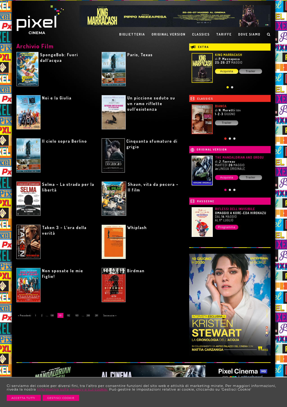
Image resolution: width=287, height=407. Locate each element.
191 (60, 315)
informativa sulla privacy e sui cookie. (72, 389)
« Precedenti (24, 315)
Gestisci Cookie (60, 398)
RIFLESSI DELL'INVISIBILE (235, 209)
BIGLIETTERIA (132, 34)
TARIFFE (224, 34)
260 (88, 315)
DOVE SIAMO (249, 34)
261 (96, 315)
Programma (226, 227)
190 (52, 315)
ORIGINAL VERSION (169, 34)
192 (68, 315)
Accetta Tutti (23, 398)
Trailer (250, 71)
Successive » (110, 315)
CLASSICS (201, 34)
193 (76, 315)
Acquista (226, 71)
